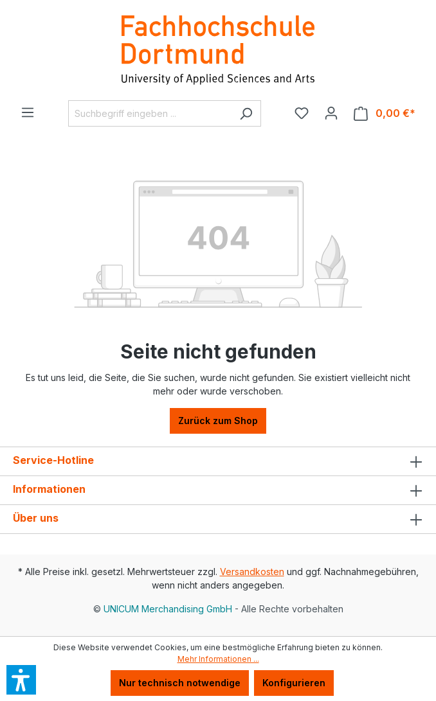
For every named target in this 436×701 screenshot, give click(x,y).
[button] (21, 680)
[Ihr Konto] (331, 113)
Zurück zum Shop (218, 420)
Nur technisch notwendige (180, 682)
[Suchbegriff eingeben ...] (150, 113)
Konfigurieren (293, 682)
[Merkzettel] (301, 113)
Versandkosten (252, 571)
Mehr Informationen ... (218, 659)
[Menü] (27, 112)
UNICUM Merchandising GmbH (168, 608)
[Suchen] (246, 113)
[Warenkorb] (384, 113)
